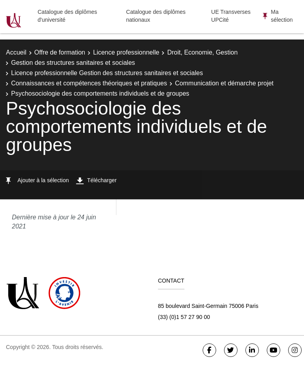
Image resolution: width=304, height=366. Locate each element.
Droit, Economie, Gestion (202, 52)
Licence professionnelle (126, 52)
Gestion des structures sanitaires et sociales (73, 62)
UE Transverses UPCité (231, 16)
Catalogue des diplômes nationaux (156, 16)
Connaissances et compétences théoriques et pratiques (89, 83)
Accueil (16, 52)
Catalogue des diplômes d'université (67, 16)
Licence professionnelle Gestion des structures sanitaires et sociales (107, 73)
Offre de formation (60, 52)
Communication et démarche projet (224, 83)
